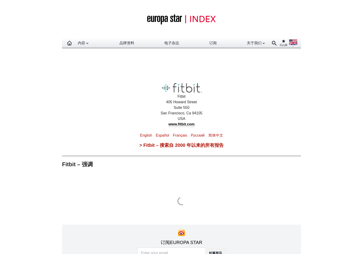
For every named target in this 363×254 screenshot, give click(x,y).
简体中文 (215, 135)
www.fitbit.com (181, 124)
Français (180, 135)
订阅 (213, 43)
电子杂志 (171, 43)
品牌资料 (126, 43)
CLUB (283, 43)
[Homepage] (69, 43)
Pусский (197, 135)
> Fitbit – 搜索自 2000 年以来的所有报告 (181, 145)
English (146, 135)
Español (162, 135)
